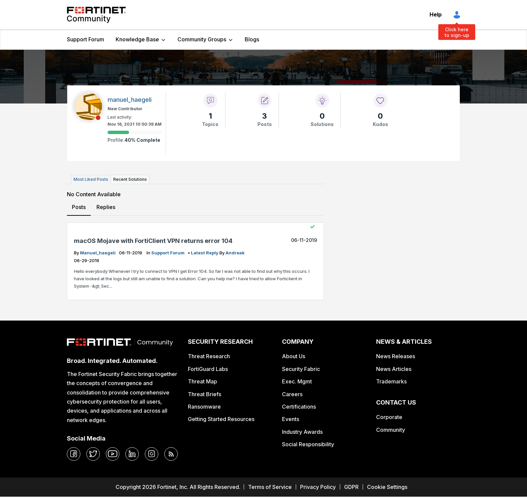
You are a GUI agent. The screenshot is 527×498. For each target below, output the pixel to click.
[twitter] (93, 454)
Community (390, 429)
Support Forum (85, 39)
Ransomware (204, 406)
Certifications (299, 406)
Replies (105, 207)
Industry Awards (302, 431)
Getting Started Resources (221, 419)
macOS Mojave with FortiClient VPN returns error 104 (153, 240)
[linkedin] (132, 454)
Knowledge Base (137, 39)
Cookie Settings (387, 487)
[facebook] (73, 454)
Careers (292, 394)
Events (290, 419)
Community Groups (201, 39)
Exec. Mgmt (297, 381)
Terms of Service (270, 487)
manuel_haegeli (98, 252)
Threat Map (202, 381)
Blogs (252, 39)
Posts (79, 207)
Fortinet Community (96, 14)
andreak (235, 252)
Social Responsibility (308, 444)
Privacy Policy (318, 487)
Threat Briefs (204, 394)
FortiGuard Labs (208, 369)
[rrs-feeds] (171, 454)
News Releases (395, 356)
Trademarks (391, 381)
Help (436, 14)
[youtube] (112, 454)
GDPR (351, 487)
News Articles (393, 369)
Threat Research (209, 356)
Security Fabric (301, 369)
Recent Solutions (130, 179)
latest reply (205, 252)
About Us (293, 356)
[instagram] (151, 454)
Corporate (389, 417)
